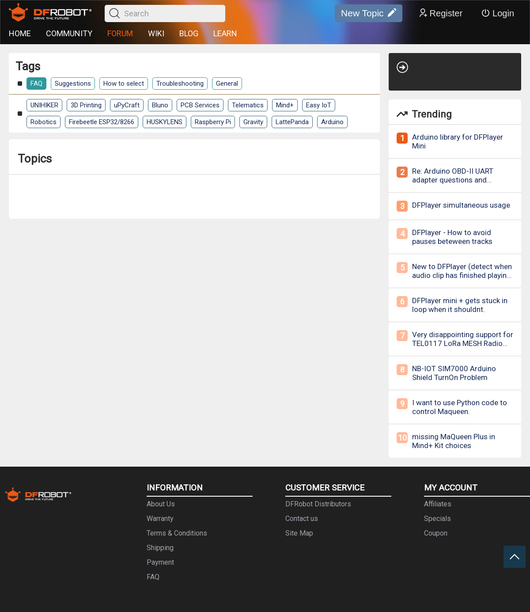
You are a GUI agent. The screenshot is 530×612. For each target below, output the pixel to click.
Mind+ (285, 105)
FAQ (36, 83)
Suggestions (73, 83)
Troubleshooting (180, 83)
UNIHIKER (44, 105)
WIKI (156, 33)
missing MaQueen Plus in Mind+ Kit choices (453, 441)
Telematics (248, 105)
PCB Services (200, 105)
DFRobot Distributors (318, 504)
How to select (123, 83)
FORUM (120, 33)
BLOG (188, 33)
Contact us (301, 518)
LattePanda (292, 122)
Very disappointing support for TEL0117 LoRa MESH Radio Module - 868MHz (462, 343)
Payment (160, 562)
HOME (20, 33)
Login (497, 13)
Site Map (299, 533)
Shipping (160, 548)
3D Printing (86, 105)
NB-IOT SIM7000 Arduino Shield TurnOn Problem (454, 373)
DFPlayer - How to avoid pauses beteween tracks (452, 237)
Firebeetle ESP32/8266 (101, 122)
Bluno (160, 105)
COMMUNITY (69, 33)
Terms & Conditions (177, 533)
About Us (161, 504)
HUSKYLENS (164, 122)
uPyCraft (127, 105)
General (227, 83)
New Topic (368, 13)
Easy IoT (318, 105)
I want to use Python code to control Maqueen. (459, 407)
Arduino (332, 122)
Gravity (253, 122)
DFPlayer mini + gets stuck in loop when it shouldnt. (459, 305)
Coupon (435, 533)
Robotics (43, 122)
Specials (437, 518)
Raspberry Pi (213, 122)
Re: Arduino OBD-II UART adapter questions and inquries (452, 180)
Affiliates (437, 504)
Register (440, 13)
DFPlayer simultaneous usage (461, 205)
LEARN (225, 33)
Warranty (160, 518)
